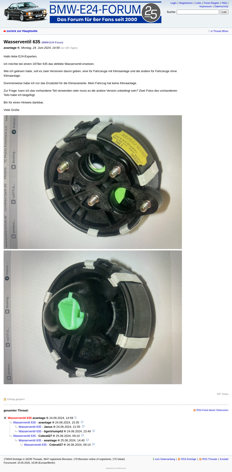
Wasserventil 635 (24, 422)
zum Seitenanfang (165, 459)
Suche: (171, 12)
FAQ (224, 3)
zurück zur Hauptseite (22, 31)
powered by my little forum (116, 468)
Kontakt (224, 459)
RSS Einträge (188, 459)
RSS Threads (209, 459)
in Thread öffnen (219, 31)
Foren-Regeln (211, 3)
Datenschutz (221, 6)
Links (198, 3)
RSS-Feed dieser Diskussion (212, 410)
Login (173, 3)
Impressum (205, 6)
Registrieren (186, 3)
